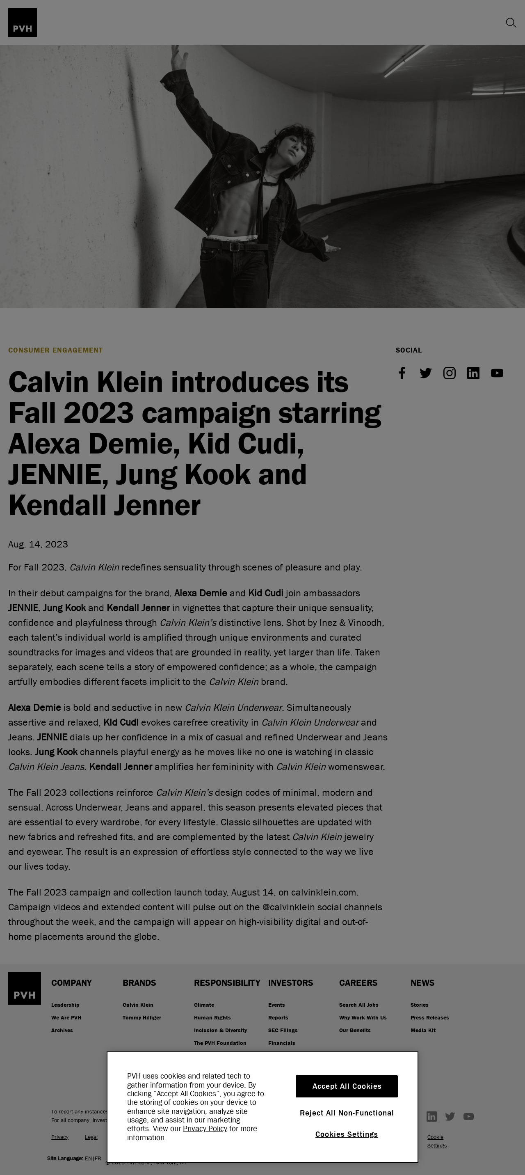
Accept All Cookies (347, 1086)
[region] (262, 1107)
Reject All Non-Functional (347, 1113)
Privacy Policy (205, 1128)
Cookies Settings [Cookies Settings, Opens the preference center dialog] (346, 1134)
